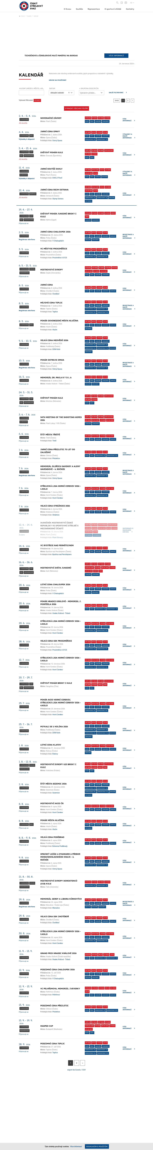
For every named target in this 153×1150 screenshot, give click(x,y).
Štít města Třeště (50, 434)
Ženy (92, 121)
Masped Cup (46, 1026)
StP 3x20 (94, 267)
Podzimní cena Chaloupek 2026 (57, 969)
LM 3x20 (107, 118)
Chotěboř (55, 294)
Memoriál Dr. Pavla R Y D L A (55, 377)
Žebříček (33, 194)
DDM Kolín (56, 349)
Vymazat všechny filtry (76, 108)
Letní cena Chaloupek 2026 (55, 584)
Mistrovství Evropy (51, 269)
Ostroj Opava (57, 140)
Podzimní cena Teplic (52, 1043)
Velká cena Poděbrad (52, 837)
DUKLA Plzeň (57, 178)
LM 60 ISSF (88, 173)
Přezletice (56, 458)
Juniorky (105, 121)
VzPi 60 (87, 150)
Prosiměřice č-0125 (59, 258)
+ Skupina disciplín (88, 88)
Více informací (127, 120)
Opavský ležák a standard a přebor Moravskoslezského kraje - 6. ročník (60, 857)
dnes (117, 100)
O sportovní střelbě (113, 9)
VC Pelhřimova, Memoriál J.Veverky (60, 988)
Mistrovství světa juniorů (55, 568)
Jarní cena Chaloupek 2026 (55, 232)
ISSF (21, 155)
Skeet (113, 213)
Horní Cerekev (57, 498)
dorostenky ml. (103, 312)
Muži (87, 121)
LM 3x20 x (37, 100)
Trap (87, 216)
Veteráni (88, 201)
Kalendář (36, 16)
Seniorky (95, 239)
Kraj (31, 135)
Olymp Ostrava (57, 199)
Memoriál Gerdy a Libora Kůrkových (61, 899)
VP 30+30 (107, 267)
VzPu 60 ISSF (109, 150)
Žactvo (87, 907)
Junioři (98, 121)
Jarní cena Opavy (50, 131)
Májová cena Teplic (51, 302)
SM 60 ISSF (95, 169)
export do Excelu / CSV (76, 1070)
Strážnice (55, 515)
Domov (23, 16)
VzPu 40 (87, 528)
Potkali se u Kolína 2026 (54, 726)
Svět (31, 152)
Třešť (54, 441)
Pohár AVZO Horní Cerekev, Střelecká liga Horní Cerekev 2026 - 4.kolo (60, 702)
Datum (52, 88)
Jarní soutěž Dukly (51, 169)
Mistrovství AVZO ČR (52, 803)
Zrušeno (22, 535)
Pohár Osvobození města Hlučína (59, 320)
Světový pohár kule (51, 152)
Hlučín (54, 330)
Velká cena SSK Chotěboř (54, 916)
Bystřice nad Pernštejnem (62, 554)
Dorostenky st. (102, 139)
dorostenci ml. (102, 256)
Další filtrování (116, 92)
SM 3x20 (100, 118)
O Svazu (67, 9)
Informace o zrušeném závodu (128, 530)
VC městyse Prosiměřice (53, 248)
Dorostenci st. (90, 139)
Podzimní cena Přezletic (54, 1005)
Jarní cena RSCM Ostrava (54, 189)
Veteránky (97, 535)
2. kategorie (24, 119)
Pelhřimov (56, 995)
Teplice (55, 312)
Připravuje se (23, 223)
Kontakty (130, 9)
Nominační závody (50, 118)
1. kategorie (24, 152)
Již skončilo (23, 123)
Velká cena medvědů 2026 (54, 340)
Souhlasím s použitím (96, 1146)
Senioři (104, 176)
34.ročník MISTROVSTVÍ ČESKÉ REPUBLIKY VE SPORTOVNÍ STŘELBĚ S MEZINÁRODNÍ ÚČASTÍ (59, 525)
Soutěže (79, 9)
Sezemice (56, 793)
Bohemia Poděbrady (59, 846)
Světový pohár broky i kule (56, 683)
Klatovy (55, 754)
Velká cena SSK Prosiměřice (56, 641)
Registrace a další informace (128, 236)
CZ (131, 3)
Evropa (32, 269)
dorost (97, 176)
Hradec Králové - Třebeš (61, 613)
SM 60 (93, 132)
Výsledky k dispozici (27, 139)
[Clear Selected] (69, 92)
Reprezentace (94, 9)
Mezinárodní (28, 155)
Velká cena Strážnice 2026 (55, 506)
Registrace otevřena (27, 239)
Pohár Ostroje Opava (52, 360)
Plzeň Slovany (57, 537)
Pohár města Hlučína (52, 820)
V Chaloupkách (58, 241)
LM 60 (105, 132)
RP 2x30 (94, 118)
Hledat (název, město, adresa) (31, 88)
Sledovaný (23, 175)
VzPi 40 (87, 524)
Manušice (56, 908)
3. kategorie (24, 236)
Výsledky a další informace (127, 136)
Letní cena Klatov (50, 745)
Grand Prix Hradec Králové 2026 (58, 953)
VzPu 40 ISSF (113, 524)
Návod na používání (57, 80)
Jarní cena (46, 285)
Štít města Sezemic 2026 (53, 784)
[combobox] (61, 92)
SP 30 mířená (102, 524)
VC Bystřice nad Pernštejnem (57, 545)
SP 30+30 (88, 118)
